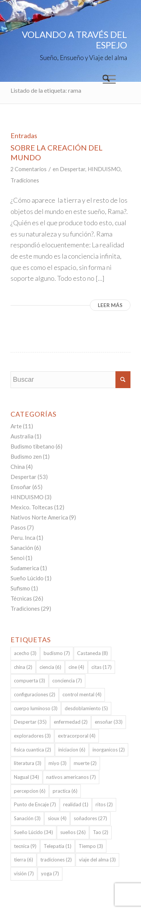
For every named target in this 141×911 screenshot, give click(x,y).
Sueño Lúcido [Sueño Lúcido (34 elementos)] (33, 832)
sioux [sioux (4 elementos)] (57, 818)
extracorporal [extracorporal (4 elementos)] (77, 736)
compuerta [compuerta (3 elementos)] (29, 681)
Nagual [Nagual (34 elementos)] (26, 777)
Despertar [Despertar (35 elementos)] (30, 722)
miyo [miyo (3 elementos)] (58, 763)
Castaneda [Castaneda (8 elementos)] (92, 653)
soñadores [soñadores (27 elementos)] (90, 818)
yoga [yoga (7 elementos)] (50, 873)
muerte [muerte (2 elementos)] (85, 763)
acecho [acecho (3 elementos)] (25, 653)
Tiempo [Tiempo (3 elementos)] (91, 846)
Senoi (17, 557)
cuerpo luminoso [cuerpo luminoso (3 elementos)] (36, 708)
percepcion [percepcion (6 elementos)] (29, 791)
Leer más (110, 305)
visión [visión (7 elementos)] (24, 873)
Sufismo (20, 588)
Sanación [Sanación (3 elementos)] (27, 818)
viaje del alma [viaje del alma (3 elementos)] (97, 860)
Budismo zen (26, 456)
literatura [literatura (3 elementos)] (27, 763)
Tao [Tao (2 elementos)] (100, 832)
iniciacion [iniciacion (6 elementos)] (71, 750)
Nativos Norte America (39, 517)
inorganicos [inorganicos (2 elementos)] (108, 750)
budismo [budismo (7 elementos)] (57, 653)
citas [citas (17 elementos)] (101, 667)
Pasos (18, 527)
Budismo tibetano (33, 446)
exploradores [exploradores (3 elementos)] (32, 736)
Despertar (72, 169)
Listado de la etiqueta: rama (46, 90)
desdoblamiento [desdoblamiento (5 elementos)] (86, 708)
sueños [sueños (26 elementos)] (73, 832)
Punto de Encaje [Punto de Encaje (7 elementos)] (35, 804)
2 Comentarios (29, 169)
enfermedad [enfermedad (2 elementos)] (71, 722)
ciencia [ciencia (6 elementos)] (50, 667)
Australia (22, 436)
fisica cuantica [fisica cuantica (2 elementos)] (32, 750)
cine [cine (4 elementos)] (76, 667)
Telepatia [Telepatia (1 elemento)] (57, 846)
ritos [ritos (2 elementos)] (104, 804)
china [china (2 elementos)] (23, 667)
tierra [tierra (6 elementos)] (23, 860)
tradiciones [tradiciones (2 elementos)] (56, 860)
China (18, 466)
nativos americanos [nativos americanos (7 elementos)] (71, 777)
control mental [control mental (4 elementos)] (82, 694)
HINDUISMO (104, 169)
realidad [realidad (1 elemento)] (75, 804)
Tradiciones (25, 180)
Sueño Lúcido (27, 578)
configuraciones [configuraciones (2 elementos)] (34, 694)
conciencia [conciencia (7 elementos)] (67, 681)
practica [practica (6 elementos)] (65, 791)
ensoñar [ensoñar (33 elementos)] (109, 722)
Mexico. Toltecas (32, 507)
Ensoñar (21, 486)
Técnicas (21, 598)
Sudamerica (25, 568)
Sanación (22, 547)
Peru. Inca (23, 537)
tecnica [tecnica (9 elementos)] (25, 846)
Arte (16, 426)
